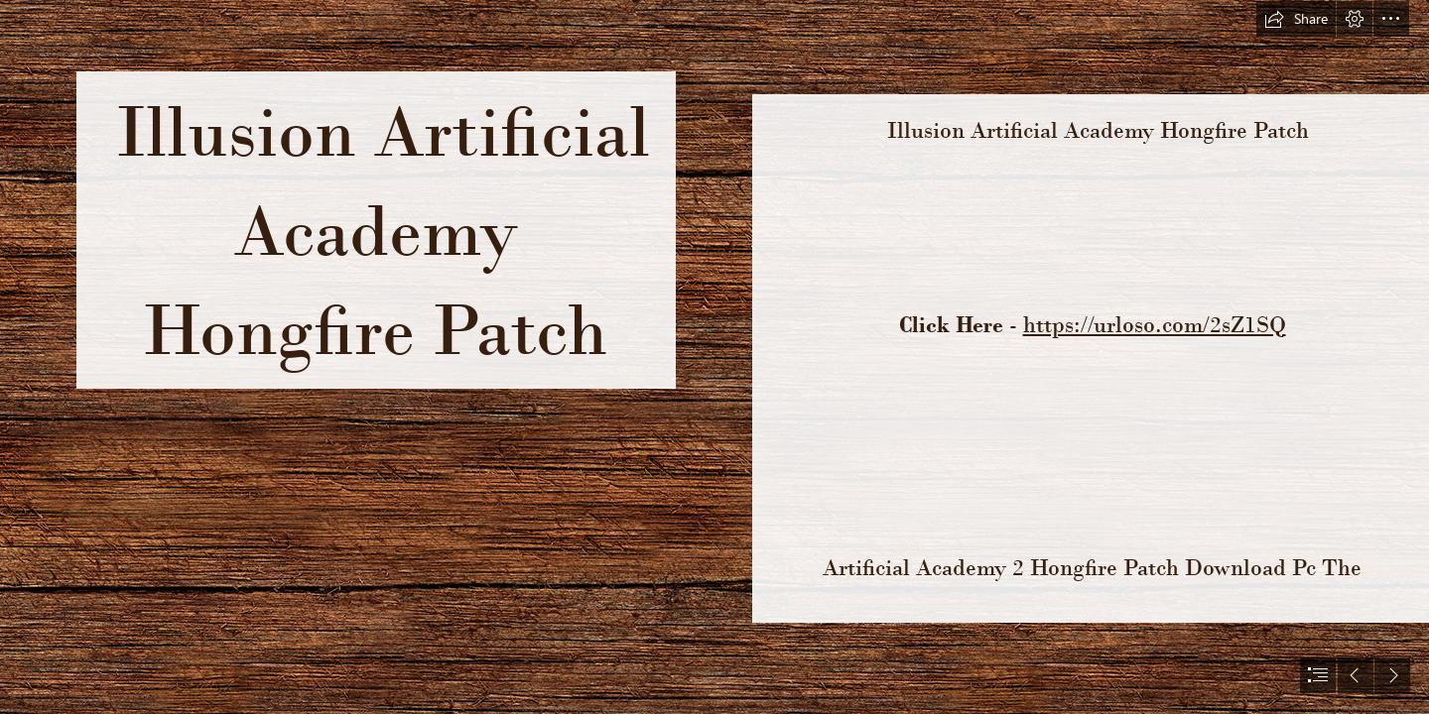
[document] (714, 357)
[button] (1296, 19)
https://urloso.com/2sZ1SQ (1154, 324)
